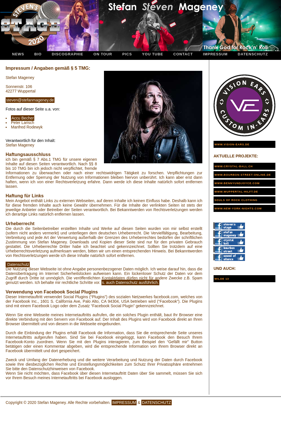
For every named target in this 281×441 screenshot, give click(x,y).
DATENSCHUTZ (156, 402)
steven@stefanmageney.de (30, 100)
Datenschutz (253, 54)
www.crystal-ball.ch (233, 166)
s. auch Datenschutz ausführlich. (130, 282)
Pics (127, 54)
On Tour (103, 54)
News (18, 54)
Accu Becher (23, 118)
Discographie (67, 54)
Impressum (215, 54)
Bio (38, 54)
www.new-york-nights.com (238, 208)
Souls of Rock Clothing (235, 200)
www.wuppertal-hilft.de (236, 191)
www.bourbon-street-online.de (242, 174)
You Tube (152, 54)
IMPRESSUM (124, 402)
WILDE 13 (221, 278)
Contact (183, 54)
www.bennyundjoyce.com (237, 183)
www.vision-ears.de (232, 144)
